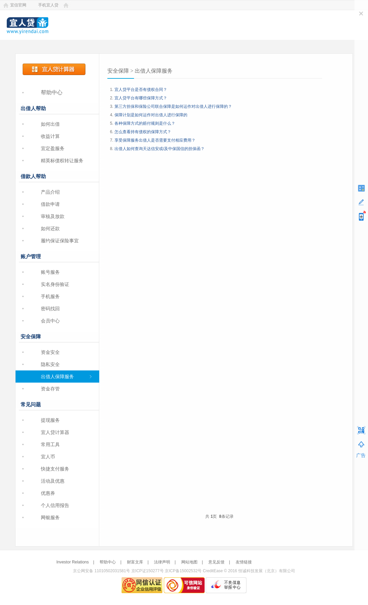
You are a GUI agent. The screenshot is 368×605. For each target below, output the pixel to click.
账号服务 (50, 272)
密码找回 (50, 308)
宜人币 (48, 456)
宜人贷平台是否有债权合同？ (140, 89)
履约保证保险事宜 (60, 240)
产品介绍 (50, 192)
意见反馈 (216, 562)
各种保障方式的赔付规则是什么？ (144, 123)
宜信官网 (18, 5)
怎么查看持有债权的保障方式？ (142, 131)
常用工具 (50, 444)
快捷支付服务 (55, 468)
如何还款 (50, 228)
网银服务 (50, 517)
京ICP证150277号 (147, 570)
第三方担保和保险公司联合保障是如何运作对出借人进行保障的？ (173, 106)
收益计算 (50, 136)
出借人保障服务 (57, 376)
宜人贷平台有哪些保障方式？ (140, 98)
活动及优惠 (52, 481)
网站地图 (189, 562)
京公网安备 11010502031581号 (101, 570)
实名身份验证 (55, 284)
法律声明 (162, 562)
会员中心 (50, 320)
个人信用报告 (55, 505)
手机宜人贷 (48, 5)
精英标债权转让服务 (62, 160)
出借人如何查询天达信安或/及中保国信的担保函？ (159, 148)
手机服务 (50, 296)
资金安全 (50, 352)
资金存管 (50, 388)
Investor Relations (72, 562)
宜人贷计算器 (55, 432)
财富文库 (135, 562)
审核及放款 (52, 216)
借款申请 (50, 204)
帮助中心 (51, 92)
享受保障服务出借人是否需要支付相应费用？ (154, 140)
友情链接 (244, 562)
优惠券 (48, 493)
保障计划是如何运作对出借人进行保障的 (150, 115)
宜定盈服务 (52, 148)
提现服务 (50, 420)
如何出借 (50, 124)
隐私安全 (50, 364)
